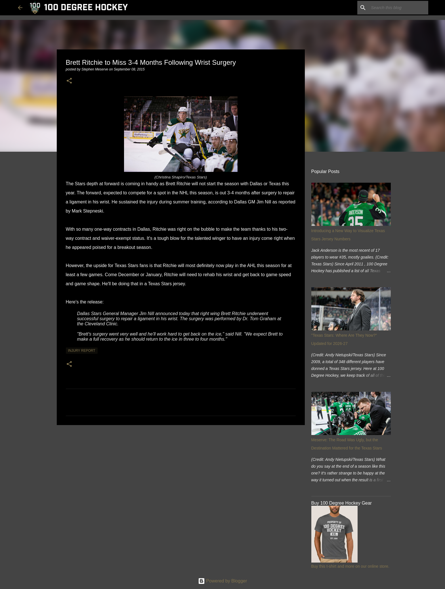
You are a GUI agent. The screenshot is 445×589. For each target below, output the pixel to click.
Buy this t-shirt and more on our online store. (350, 566)
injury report (81, 351)
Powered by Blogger (222, 580)
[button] (69, 81)
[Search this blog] (398, 7)
